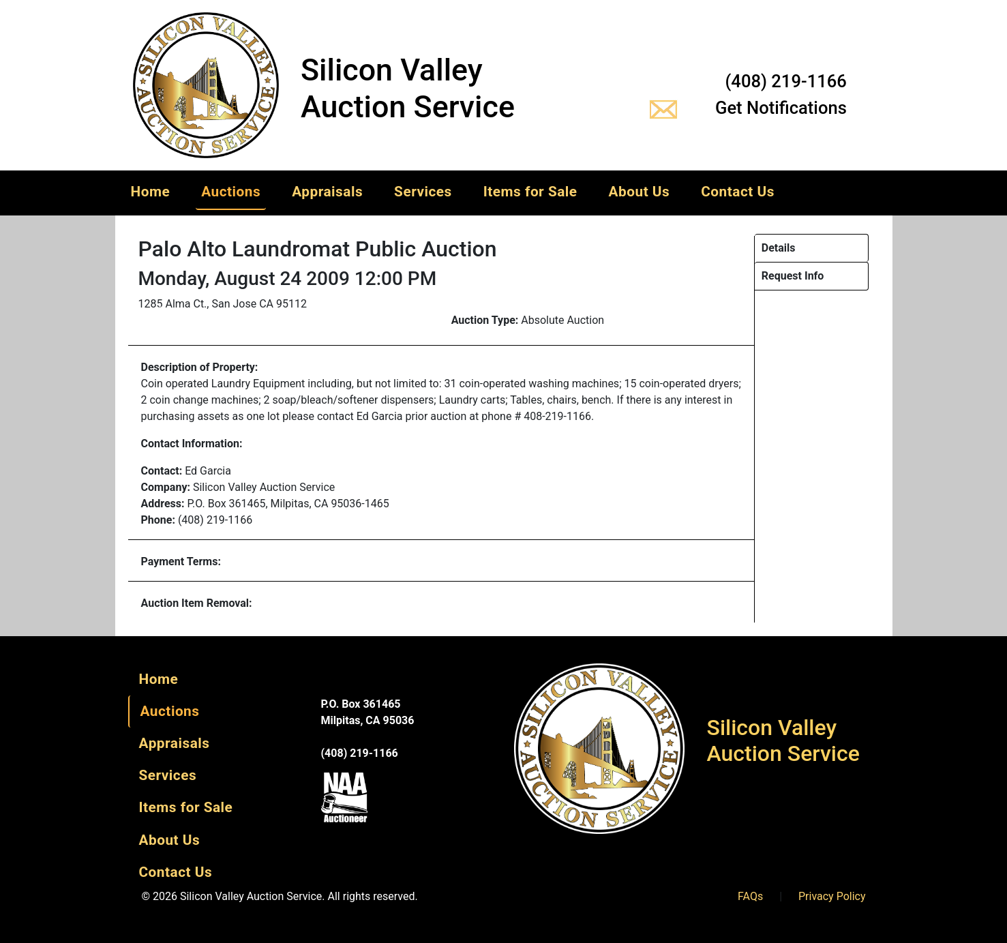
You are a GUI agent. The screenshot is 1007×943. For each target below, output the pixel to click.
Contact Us (738, 191)
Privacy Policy (832, 896)
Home (150, 191)
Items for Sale (530, 191)
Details (779, 247)
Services (423, 191)
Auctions (230, 191)
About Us (639, 191)
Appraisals (327, 191)
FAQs (750, 896)
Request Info (793, 275)
